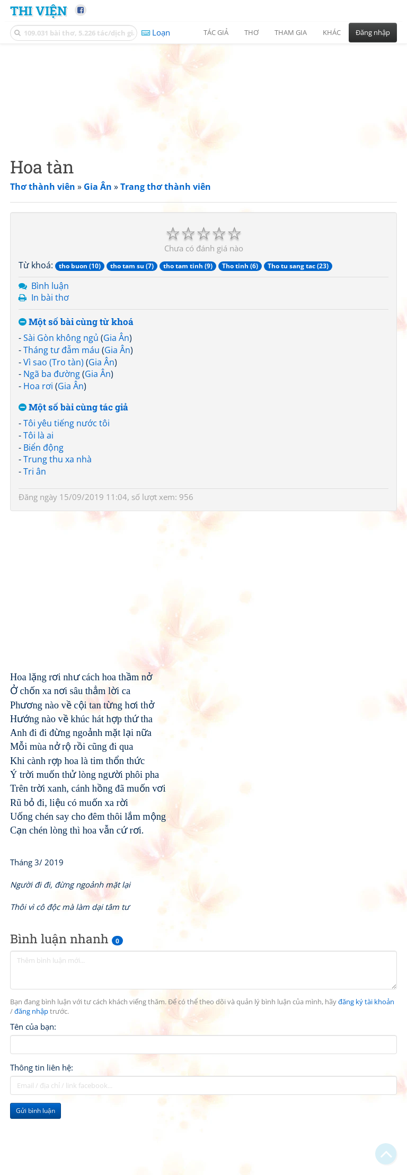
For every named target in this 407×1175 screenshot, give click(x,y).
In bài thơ (50, 364)
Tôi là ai (38, 501)
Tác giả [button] (216, 32)
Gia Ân (116, 404)
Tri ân (34, 537)
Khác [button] (332, 32)
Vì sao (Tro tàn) (53, 428)
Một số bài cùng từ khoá (76, 388)
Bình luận (50, 352)
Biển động (43, 514)
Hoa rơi (38, 452)
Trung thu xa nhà (57, 525)
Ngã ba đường (51, 440)
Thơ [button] (251, 32)
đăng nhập (31, 1078)
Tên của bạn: (33, 1093)
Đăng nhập (373, 32)
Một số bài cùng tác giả (73, 474)
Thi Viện (38, 10)
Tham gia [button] (291, 32)
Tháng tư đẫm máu (61, 416)
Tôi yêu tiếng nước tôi (66, 489)
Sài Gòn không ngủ (61, 404)
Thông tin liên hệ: (41, 1134)
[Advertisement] (203, 124)
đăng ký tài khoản (366, 1068)
